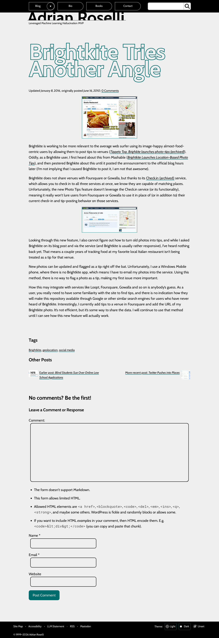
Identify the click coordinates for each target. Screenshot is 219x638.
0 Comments (110, 90)
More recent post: (152, 372)
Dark (186, 626)
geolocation (50, 350)
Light (172, 626)
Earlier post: (69, 375)
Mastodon (85, 626)
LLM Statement (55, 626)
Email (34, 555)
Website (35, 574)
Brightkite (35, 350)
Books (99, 6)
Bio (70, 6)
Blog (38, 6)
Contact (127, 6)
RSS (72, 626)
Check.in (152, 178)
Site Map (18, 626)
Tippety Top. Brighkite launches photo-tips (140, 152)
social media (67, 350)
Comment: (37, 420)
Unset (201, 626)
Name (34, 535)
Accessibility (35, 626)
